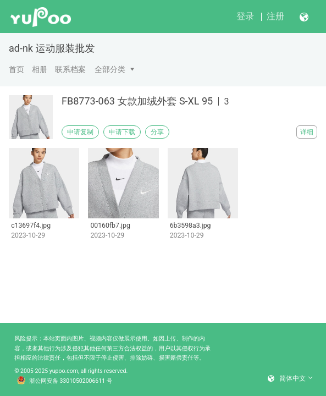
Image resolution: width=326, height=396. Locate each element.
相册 (39, 69)
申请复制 (80, 132)
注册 (275, 16)
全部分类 (110, 69)
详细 (306, 132)
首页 (16, 69)
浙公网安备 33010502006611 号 (65, 381)
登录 (245, 16)
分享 (157, 132)
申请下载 (122, 132)
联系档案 (70, 69)
